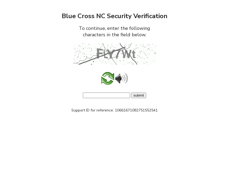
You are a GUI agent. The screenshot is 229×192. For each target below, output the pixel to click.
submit (138, 95)
